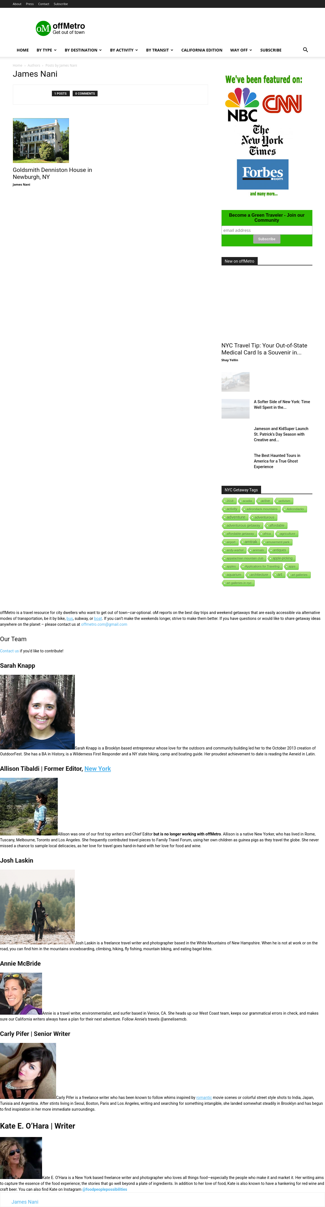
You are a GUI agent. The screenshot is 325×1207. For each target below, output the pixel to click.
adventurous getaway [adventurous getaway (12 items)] (243, 525)
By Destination (83, 50)
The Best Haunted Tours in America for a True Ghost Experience (277, 461)
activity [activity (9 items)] (232, 509)
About (17, 4)
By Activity (124, 50)
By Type (46, 50)
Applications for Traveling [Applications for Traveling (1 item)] (262, 566)
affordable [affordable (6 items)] (276, 525)
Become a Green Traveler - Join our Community (267, 218)
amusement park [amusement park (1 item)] (277, 542)
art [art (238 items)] (279, 574)
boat (98, 618)
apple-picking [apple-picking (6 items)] (282, 558)
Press (30, 4)
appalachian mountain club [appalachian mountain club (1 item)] (245, 558)
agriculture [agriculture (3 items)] (287, 533)
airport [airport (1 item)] (231, 542)
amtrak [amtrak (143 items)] (251, 542)
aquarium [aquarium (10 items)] (234, 575)
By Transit (159, 50)
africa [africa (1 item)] (267, 533)
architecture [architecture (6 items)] (259, 575)
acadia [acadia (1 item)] (247, 501)
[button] (305, 50)
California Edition (202, 50)
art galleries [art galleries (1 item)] (300, 574)
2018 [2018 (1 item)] (230, 501)
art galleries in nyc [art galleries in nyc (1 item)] (239, 583)
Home (23, 50)
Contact (43, 4)
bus (69, 618)
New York (97, 768)
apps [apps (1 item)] (292, 566)
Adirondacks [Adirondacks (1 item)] (295, 509)
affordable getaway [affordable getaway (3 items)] (240, 533)
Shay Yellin (230, 360)
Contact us (9, 651)
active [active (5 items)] (265, 501)
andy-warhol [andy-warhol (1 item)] (235, 550)
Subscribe (61, 4)
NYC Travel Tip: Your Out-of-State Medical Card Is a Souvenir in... (264, 349)
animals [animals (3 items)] (258, 550)
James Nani (21, 184)
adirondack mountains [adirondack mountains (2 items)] (262, 509)
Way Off (241, 50)
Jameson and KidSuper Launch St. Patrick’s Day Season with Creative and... (281, 434)
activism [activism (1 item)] (285, 501)
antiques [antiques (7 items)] (279, 550)
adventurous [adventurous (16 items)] (264, 517)
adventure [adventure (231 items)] (236, 517)
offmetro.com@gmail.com (104, 624)
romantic (204, 1097)
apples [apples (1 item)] (231, 566)
